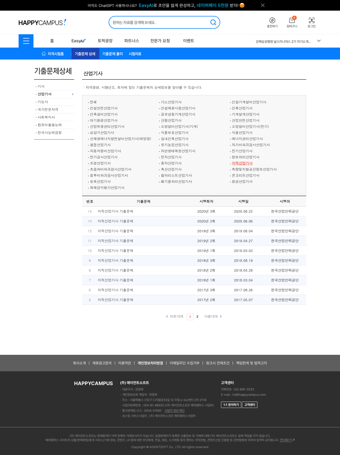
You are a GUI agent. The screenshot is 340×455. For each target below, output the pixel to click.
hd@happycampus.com (249, 395)
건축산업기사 (242, 108)
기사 (41, 86)
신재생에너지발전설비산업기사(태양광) (120, 138)
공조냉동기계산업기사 (178, 114)
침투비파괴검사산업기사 (109, 175)
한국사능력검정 (50, 132)
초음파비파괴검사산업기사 (110, 169)
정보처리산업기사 (246, 156)
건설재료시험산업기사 (178, 108)
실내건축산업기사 (175, 138)
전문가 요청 (160, 40)
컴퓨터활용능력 (50, 125)
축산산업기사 (171, 169)
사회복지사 (46, 117)
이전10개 (174, 316)
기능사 (43, 101)
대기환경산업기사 (104, 120)
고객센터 (249, 404)
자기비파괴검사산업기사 (251, 144)
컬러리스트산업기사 (176, 175)
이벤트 (188, 40)
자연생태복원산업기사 (178, 150)
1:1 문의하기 (231, 404)
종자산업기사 (171, 163)
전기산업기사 (242, 150)
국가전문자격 (48, 109)
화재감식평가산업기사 (107, 187)
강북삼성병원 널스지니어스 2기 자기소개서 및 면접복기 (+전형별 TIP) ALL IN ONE (284, 42)
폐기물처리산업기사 (176, 181)
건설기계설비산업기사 (249, 101)
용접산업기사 (100, 144)
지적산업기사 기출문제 (115, 211)
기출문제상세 (55, 71)
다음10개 (213, 316)
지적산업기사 (242, 163)
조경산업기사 (100, 163)
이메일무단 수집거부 (184, 363)
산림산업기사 (171, 120)
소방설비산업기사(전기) (250, 126)
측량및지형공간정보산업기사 (254, 169)
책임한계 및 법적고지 (251, 363)
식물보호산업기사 (175, 132)
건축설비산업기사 (104, 114)
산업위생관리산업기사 (107, 126)
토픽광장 (105, 40)
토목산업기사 (100, 181)
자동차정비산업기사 (105, 150)
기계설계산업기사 (246, 114)
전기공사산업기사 (104, 156)
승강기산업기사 (102, 132)
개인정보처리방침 (150, 363)
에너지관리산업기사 (247, 138)
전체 (93, 101)
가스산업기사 (171, 101)
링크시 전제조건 (218, 363)
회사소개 (79, 363)
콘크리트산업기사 (246, 175)
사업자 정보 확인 (174, 410)
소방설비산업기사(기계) (179, 126)
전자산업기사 (171, 156)
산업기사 (45, 94)
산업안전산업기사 (246, 120)
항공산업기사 (242, 181)
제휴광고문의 (102, 363)
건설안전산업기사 (104, 108)
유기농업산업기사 (175, 144)
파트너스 (131, 40)
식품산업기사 (242, 132)
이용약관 (124, 363)
